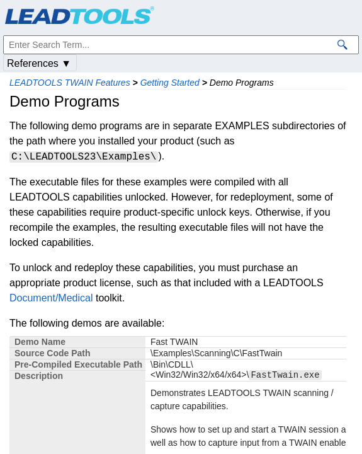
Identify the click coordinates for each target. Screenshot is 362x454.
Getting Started (170, 83)
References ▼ (39, 63)
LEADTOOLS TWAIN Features (69, 83)
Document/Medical (51, 298)
